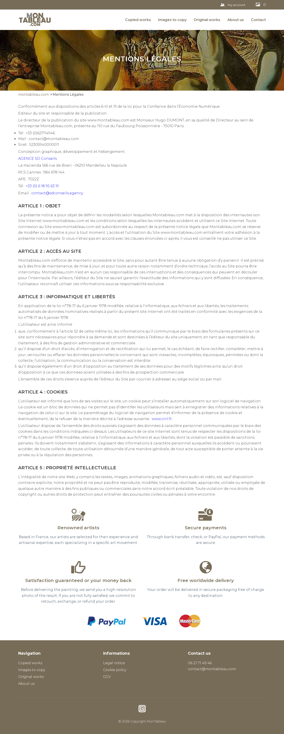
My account (232, 5)
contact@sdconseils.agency (57, 193)
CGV (107, 677)
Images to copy (172, 20)
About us (235, 20)
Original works (207, 20)
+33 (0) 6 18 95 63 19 (42, 186)
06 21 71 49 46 (200, 663)
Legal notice (114, 663)
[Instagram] (142, 709)
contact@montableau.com (212, 669)
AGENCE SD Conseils (37, 158)
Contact (258, 20)
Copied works (138, 20)
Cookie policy (114, 670)
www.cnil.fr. (162, 419)
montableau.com (33, 94)
